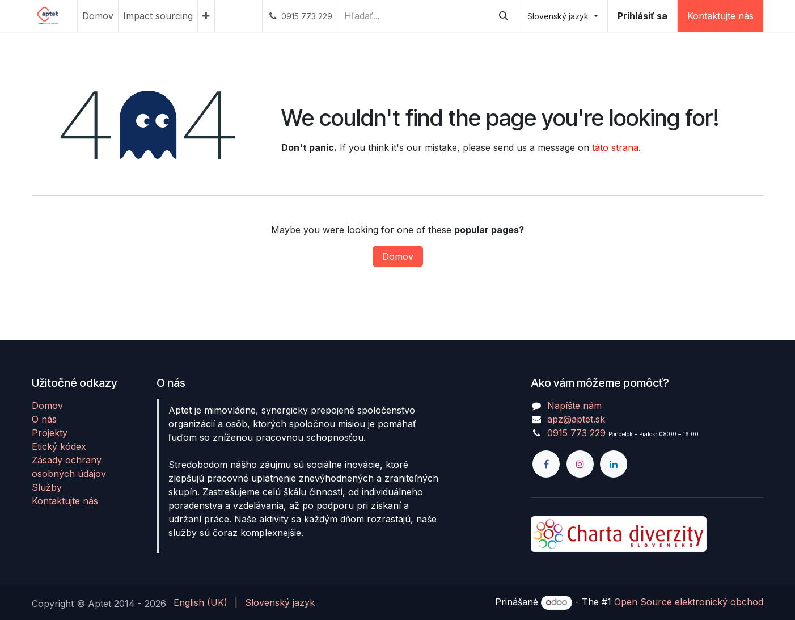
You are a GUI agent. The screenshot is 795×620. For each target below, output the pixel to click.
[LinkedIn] (613, 464)
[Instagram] (580, 464)
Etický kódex (59, 446)
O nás (44, 419)
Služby (47, 487)
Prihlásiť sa (642, 16)
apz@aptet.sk (576, 419)
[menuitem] (98, 16)
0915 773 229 (576, 432)
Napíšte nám (574, 405)
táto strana (615, 147)
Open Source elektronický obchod (688, 602)
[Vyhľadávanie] (503, 16)
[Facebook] (546, 464)
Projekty (49, 432)
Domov (397, 256)
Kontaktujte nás (720, 16)
